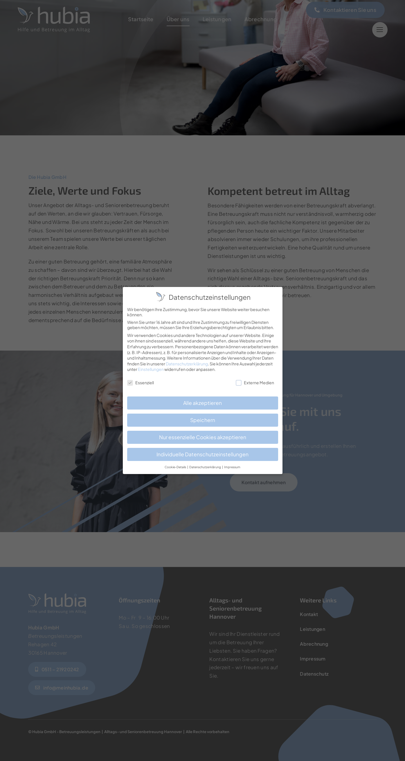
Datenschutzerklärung (187, 360)
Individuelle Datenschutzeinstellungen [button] (202, 451)
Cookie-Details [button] (176, 464)
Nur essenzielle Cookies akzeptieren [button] (202, 434)
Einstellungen (151, 366)
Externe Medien (255, 379)
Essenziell (140, 379)
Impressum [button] (232, 464)
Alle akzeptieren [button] (202, 399)
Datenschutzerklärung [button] (205, 464)
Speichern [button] (202, 417)
